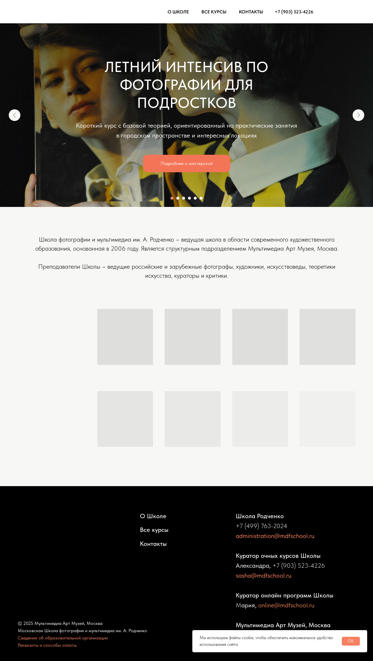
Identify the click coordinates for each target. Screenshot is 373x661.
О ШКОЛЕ (178, 12)
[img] (327, 11)
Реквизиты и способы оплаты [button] (47, 645)
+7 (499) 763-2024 (261, 526)
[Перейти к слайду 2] (177, 198)
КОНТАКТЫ (251, 12)
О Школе (153, 516)
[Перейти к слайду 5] (195, 198)
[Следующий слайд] (358, 115)
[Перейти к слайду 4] (189, 198)
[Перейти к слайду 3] (183, 198)
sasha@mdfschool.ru (263, 575)
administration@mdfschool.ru (275, 535)
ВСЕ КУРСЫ (213, 12)
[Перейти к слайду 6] (201, 198)
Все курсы (154, 529)
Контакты (153, 543)
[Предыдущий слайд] (14, 115)
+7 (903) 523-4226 (294, 12)
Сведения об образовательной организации (63, 638)
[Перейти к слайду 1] (171, 198)
